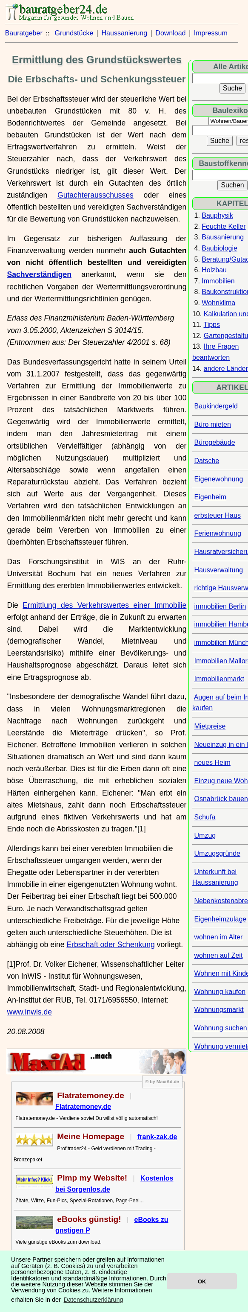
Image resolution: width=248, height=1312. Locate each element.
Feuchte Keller (223, 226)
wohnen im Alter (218, 937)
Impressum (211, 33)
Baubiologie (219, 248)
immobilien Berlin (220, 606)
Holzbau (214, 270)
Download (170, 33)
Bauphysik (217, 215)
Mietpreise (210, 726)
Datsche (206, 460)
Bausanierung (223, 237)
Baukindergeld (216, 406)
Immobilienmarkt (219, 678)
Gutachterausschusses (95, 195)
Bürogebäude (214, 442)
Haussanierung (125, 33)
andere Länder (226, 368)
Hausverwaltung (218, 570)
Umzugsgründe (217, 853)
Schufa (205, 817)
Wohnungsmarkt (219, 1009)
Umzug (205, 835)
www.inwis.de (29, 1012)
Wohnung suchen (220, 1028)
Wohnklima (218, 302)
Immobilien (218, 281)
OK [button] (202, 1281)
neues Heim (212, 762)
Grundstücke (74, 33)
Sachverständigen (39, 274)
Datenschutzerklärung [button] (93, 1299)
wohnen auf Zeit (218, 955)
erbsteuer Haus (217, 515)
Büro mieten (212, 424)
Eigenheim (210, 497)
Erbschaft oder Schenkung (110, 944)
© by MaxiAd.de (162, 1081)
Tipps (211, 324)
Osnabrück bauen (221, 798)
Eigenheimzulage (220, 919)
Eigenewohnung (218, 479)
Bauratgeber (24, 33)
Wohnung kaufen (220, 991)
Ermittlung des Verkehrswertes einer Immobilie (104, 605)
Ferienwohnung (217, 533)
